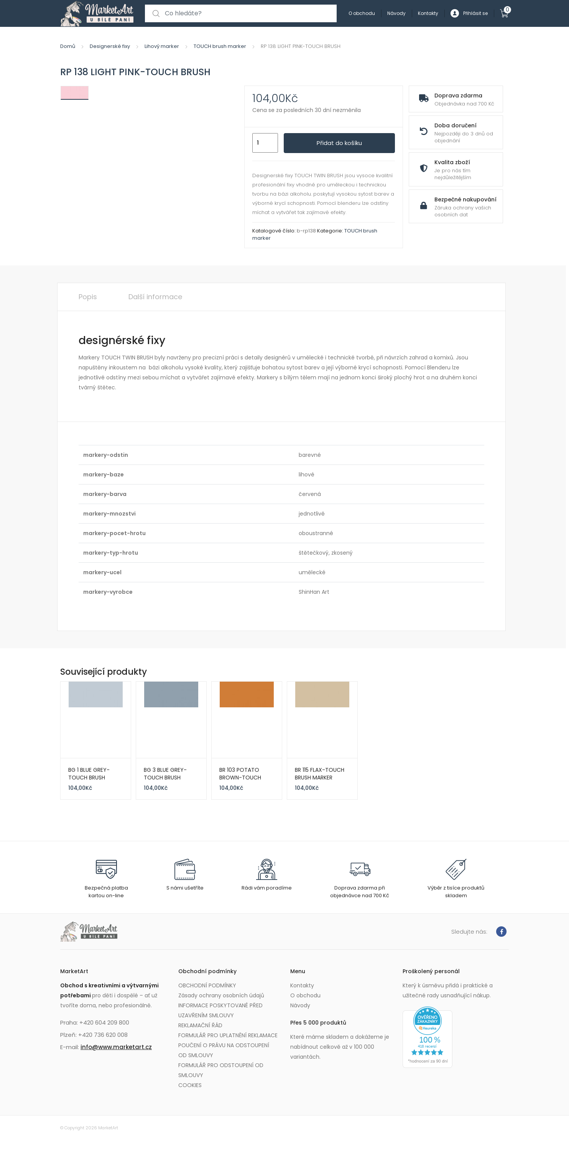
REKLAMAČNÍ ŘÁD (200, 1025)
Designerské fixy (110, 46)
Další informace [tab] (155, 297)
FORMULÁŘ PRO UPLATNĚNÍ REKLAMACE (228, 1035)
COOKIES (190, 1085)
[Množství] (265, 143)
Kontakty (428, 13)
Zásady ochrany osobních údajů (221, 995)
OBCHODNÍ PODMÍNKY (207, 985)
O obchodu (362, 13)
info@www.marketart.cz (116, 1047)
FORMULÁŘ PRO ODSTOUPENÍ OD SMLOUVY (220, 1070)
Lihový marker (162, 46)
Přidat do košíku (339, 143)
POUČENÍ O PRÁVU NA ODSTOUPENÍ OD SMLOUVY (223, 1050)
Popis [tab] (88, 297)
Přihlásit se (469, 13)
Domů (67, 46)
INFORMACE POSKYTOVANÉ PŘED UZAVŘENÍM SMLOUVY (220, 1010)
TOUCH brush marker (220, 46)
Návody (396, 13)
